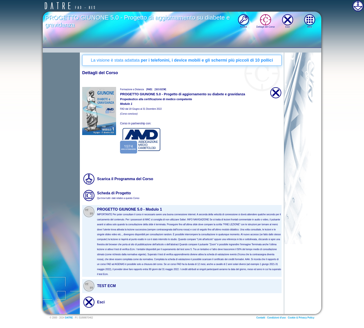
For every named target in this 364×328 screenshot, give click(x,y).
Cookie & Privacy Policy (301, 317)
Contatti (260, 317)
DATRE (69, 317)
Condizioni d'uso (276, 317)
